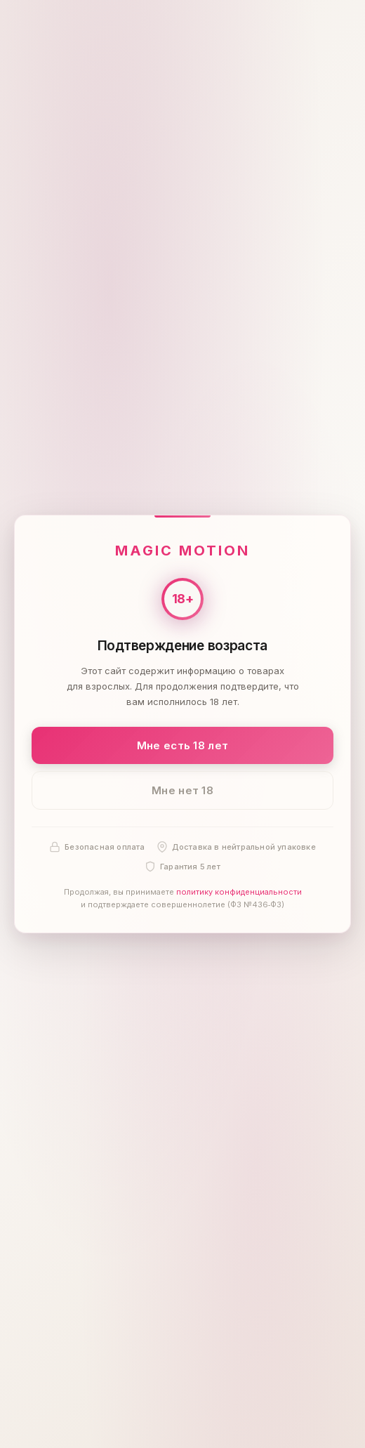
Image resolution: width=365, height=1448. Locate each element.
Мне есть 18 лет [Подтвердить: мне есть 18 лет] (183, 745)
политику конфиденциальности (239, 892)
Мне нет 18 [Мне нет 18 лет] (182, 790)
